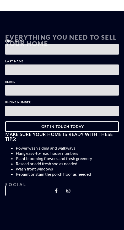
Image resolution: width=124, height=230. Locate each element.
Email (10, 81)
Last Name (14, 61)
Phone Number (18, 102)
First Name (14, 40)
